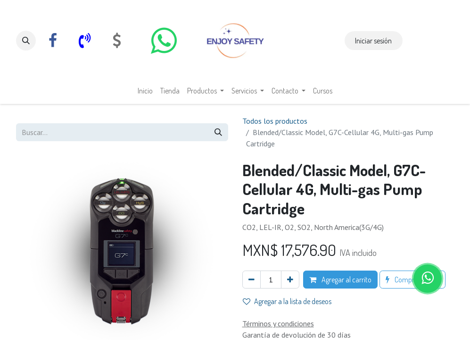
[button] (26, 41)
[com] (117, 41)
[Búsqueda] (218, 132)
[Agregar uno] (290, 280)
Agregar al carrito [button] (340, 279)
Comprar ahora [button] (412, 279)
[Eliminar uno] (251, 280)
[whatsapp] (164, 40)
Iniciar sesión (373, 40)
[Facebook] (53, 41)
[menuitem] (145, 90)
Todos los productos (274, 121)
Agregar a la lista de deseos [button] (287, 301)
